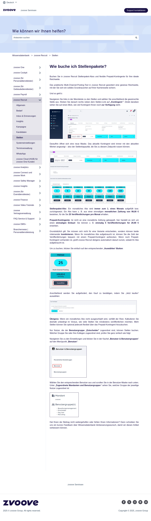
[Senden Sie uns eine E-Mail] (146, 502)
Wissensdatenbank (20, 55)
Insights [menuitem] (19, 121)
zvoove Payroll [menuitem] (20, 94)
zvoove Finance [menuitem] (21, 200)
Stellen (55, 55)
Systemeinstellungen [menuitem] (25, 143)
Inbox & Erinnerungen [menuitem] (26, 116)
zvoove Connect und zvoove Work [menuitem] (23, 173)
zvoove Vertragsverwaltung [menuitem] (22, 211)
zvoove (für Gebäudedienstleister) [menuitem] (23, 87)
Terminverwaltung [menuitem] (24, 148)
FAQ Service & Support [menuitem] (24, 219)
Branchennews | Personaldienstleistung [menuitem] (24, 230)
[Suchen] (136, 37)
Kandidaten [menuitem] (21, 132)
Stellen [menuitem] (19, 137)
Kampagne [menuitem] (21, 127)
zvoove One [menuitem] (19, 67)
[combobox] (73, 37)
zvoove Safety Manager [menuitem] (24, 181)
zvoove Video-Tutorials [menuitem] (24, 205)
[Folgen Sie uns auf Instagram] (135, 502)
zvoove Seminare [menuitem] (75, 484)
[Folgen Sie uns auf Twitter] (129, 502)
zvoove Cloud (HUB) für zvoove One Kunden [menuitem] (27, 160)
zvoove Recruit (40, 55)
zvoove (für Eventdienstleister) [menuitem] (22, 192)
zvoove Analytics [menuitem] (21, 167)
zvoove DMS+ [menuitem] (20, 224)
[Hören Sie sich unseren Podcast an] (140, 502)
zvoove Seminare (28, 10)
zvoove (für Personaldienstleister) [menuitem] (23, 79)
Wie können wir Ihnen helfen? (39, 31)
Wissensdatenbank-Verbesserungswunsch (97, 425)
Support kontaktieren (136, 10)
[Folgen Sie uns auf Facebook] (124, 502)
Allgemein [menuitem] (20, 105)
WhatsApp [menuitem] (21, 154)
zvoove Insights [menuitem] (20, 186)
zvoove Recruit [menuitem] (20, 100)
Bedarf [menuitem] (19, 111)
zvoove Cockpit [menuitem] (20, 73)
